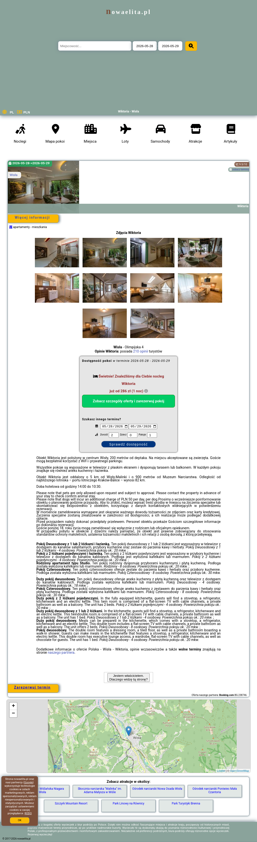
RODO (28, 813)
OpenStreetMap (239, 770)
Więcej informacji (32, 217)
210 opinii (140, 351)
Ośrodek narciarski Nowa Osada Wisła (157, 788)
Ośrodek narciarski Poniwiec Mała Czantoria (214, 790)
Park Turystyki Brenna (186, 803)
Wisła (13, 175)
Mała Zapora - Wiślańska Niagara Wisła (42, 790)
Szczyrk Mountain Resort (71, 803)
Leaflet (221, 770)
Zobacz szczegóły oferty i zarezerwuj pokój (128, 401)
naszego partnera (61, 652)
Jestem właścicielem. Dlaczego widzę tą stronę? (128, 677)
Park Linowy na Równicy (128, 803)
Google (28, 782)
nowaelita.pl (128, 12)
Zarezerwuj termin (32, 687)
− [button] (13, 713)
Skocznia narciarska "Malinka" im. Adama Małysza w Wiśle (100, 790)
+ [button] (13, 706)
